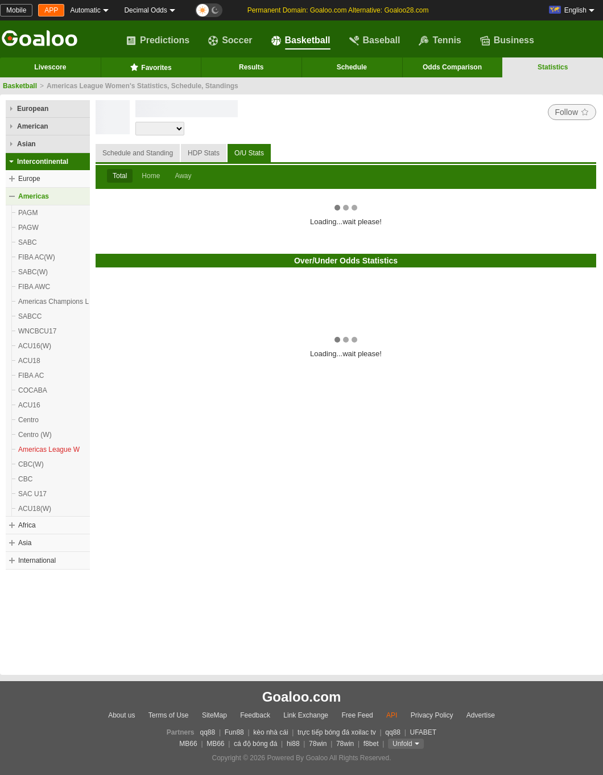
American (32, 126)
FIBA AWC (34, 287)
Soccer (230, 40)
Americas (33, 196)
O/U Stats (249, 153)
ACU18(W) (34, 509)
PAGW (28, 228)
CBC (25, 479)
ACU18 (29, 361)
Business (507, 40)
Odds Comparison (452, 67)
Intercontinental (42, 162)
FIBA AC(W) (36, 257)
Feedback (255, 715)
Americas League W (49, 450)
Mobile (16, 10)
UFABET (423, 732)
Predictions (157, 40)
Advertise (480, 715)
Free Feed (357, 715)
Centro (28, 420)
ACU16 (29, 405)
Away (183, 176)
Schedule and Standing (137, 153)
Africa (27, 525)
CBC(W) (31, 464)
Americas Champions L (53, 302)
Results (251, 67)
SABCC (30, 316)
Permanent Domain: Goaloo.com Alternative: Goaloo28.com (338, 10)
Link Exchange (305, 715)
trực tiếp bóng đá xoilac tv (337, 732)
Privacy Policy (432, 715)
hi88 (293, 744)
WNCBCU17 (37, 331)
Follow (572, 112)
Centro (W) (35, 435)
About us (121, 715)
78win (318, 744)
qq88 (208, 732)
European (32, 109)
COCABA (32, 390)
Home (151, 176)
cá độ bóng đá (255, 744)
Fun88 (234, 732)
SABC (27, 242)
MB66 (188, 744)
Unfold (402, 744)
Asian (26, 144)
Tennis (440, 40)
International (37, 560)
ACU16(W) (34, 346)
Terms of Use (168, 715)
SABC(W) (33, 272)
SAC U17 (32, 494)
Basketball (301, 40)
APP (51, 10)
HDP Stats (204, 153)
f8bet (371, 744)
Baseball (374, 40)
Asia (24, 543)
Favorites (150, 67)
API (391, 715)
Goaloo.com (301, 697)
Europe (29, 179)
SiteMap (214, 715)
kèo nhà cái (270, 732)
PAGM (28, 213)
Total (120, 176)
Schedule (352, 67)
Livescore (50, 67)
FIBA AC (31, 376)
